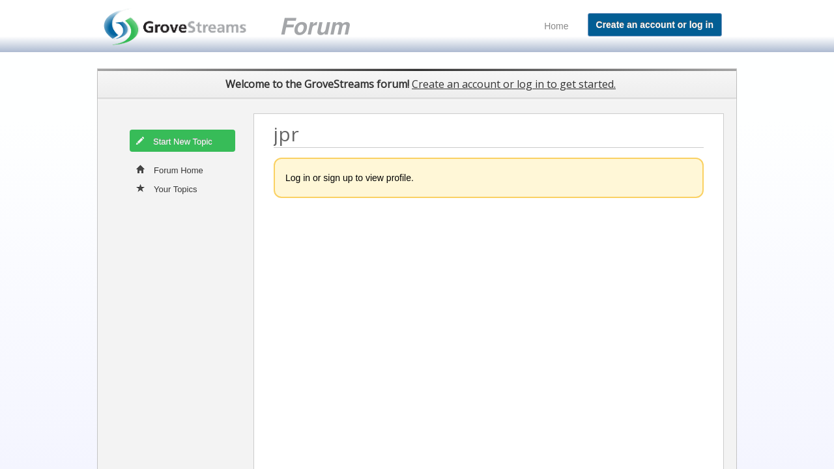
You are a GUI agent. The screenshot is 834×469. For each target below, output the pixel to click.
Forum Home (169, 169)
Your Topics (166, 188)
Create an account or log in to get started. (514, 84)
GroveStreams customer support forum (242, 26)
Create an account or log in (654, 25)
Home (556, 26)
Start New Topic (174, 141)
